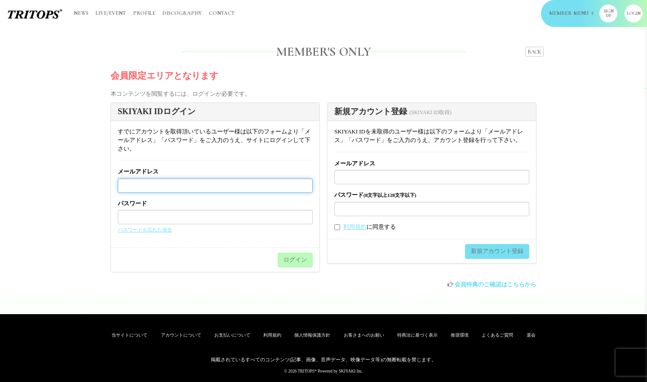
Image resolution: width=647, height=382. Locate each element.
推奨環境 (460, 335)
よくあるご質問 (497, 335)
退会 (531, 335)
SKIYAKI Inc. (351, 371)
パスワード (132, 203)
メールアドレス (138, 171)
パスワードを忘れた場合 (145, 229)
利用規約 (355, 226)
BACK (534, 52)
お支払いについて (232, 335)
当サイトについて (129, 335)
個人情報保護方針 (312, 335)
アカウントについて (181, 335)
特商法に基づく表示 (417, 335)
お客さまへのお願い (364, 335)
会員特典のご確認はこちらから (495, 284)
